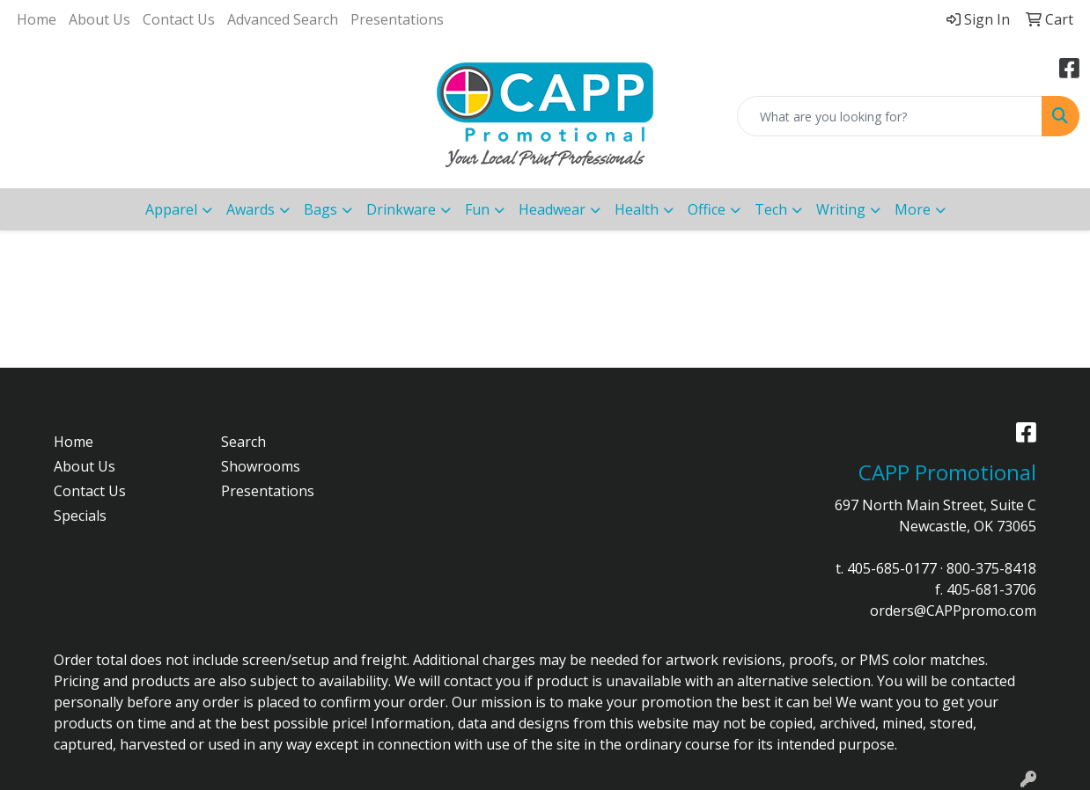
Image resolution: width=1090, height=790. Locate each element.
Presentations (397, 19)
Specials (80, 515)
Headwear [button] (552, 209)
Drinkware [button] (401, 209)
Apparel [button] (171, 209)
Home (36, 19)
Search (243, 441)
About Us (99, 19)
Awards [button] (250, 209)
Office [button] (706, 209)
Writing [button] (840, 209)
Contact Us (179, 19)
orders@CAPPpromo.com (953, 610)
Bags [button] (320, 209)
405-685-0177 (892, 568)
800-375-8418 (991, 568)
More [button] (913, 209)
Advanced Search (282, 19)
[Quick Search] (889, 116)
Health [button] (637, 209)
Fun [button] (477, 209)
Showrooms (260, 466)
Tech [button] (771, 209)
